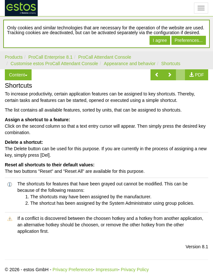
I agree (160, 40)
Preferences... (189, 40)
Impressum (107, 269)
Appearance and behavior (129, 63)
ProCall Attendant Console (104, 57)
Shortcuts (170, 63)
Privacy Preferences (73, 269)
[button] (156, 74)
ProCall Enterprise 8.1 (50, 57)
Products (14, 57)
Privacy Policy (135, 269)
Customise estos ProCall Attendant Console (54, 63)
